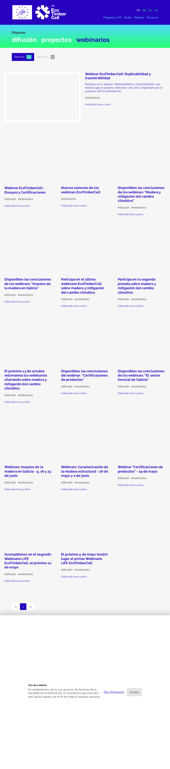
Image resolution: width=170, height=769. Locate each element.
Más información (114, 692)
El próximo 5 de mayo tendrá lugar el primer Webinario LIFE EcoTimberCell (84, 558)
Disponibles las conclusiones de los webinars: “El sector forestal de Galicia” (141, 375)
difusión (24, 40)
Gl (150, 10)
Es (138, 10)
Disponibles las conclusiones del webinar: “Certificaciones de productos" (84, 375)
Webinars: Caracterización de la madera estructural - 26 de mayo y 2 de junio (84, 471)
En (144, 10)
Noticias (139, 17)
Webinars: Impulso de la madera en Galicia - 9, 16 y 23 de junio (27, 471)
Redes (128, 17)
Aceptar (134, 692)
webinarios (93, 40)
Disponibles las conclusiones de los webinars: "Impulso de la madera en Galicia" (27, 283)
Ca (156, 10)
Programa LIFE (112, 17)
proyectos (56, 40)
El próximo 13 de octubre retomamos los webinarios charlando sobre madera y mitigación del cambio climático (25, 379)
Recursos (152, 17)
